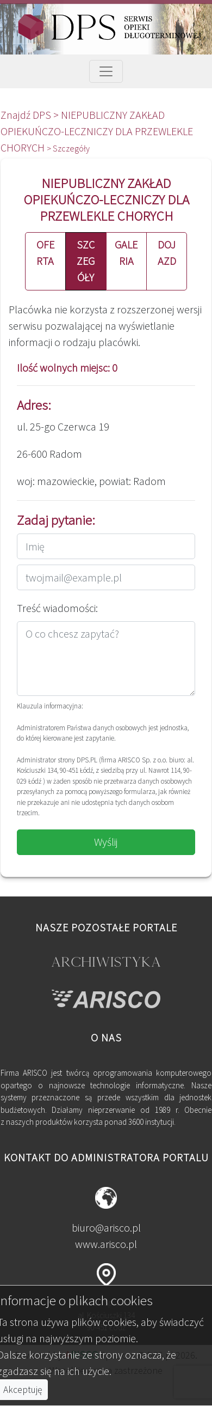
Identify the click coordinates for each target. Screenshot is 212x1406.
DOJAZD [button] (167, 253)
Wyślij (106, 842)
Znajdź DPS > (31, 115)
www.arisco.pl (106, 1244)
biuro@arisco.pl (106, 1227)
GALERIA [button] (126, 253)
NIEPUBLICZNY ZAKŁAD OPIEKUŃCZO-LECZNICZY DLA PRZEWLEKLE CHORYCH (97, 131)
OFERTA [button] (45, 253)
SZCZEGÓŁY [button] (86, 261)
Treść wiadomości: (57, 608)
